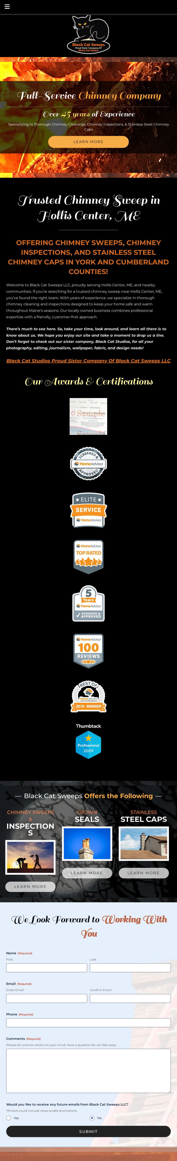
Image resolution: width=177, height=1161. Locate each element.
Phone (19, 1014)
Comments (23, 1039)
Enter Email (15, 990)
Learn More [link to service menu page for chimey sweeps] (30, 886)
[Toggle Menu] (7, 7)
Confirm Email (101, 990)
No (99, 1118)
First (9, 959)
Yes (16, 1118)
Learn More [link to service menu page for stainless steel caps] (143, 873)
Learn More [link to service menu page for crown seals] (87, 873)
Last (93, 959)
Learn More (89, 142)
